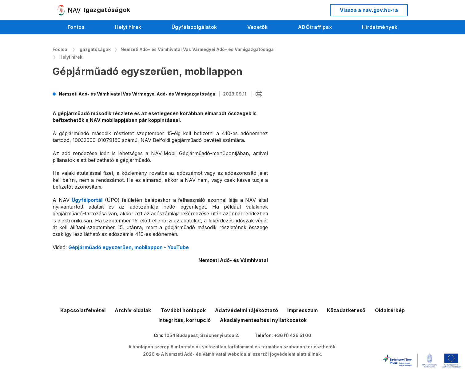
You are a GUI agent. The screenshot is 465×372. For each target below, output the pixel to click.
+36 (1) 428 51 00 (292, 335)
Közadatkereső (346, 310)
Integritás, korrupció (184, 320)
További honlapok (183, 310)
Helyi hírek (70, 57)
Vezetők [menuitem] (257, 27)
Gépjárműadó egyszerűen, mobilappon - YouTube (128, 247)
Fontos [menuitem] (76, 27)
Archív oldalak (133, 310)
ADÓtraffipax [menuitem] (315, 27)
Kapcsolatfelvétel (82, 310)
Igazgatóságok (94, 49)
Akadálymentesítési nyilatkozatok (263, 320)
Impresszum (302, 310)
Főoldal (61, 49)
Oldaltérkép (390, 310)
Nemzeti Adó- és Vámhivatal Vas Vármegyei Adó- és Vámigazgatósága (197, 49)
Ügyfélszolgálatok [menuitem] (194, 27)
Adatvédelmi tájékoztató (246, 310)
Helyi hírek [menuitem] (128, 27)
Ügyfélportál (87, 200)
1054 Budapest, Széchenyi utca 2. (202, 335)
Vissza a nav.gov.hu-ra (369, 10)
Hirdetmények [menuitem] (379, 27)
